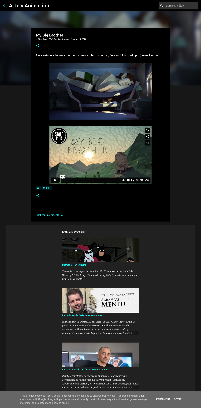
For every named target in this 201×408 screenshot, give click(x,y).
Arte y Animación (29, 5)
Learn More (162, 399)
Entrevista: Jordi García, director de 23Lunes (85, 369)
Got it (177, 399)
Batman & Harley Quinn (74, 265)
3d (38, 188)
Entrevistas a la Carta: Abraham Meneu (82, 315)
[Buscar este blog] (181, 5)
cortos (47, 188)
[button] (38, 46)
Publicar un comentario (49, 215)
